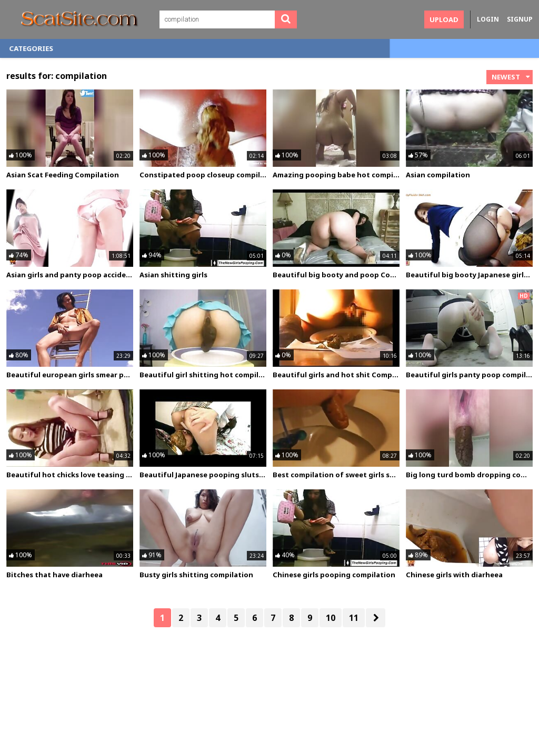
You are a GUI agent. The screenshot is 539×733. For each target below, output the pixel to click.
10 (330, 618)
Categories (179, 48)
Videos (72, 48)
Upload (444, 19)
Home (27, 48)
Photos (121, 48)
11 (353, 618)
